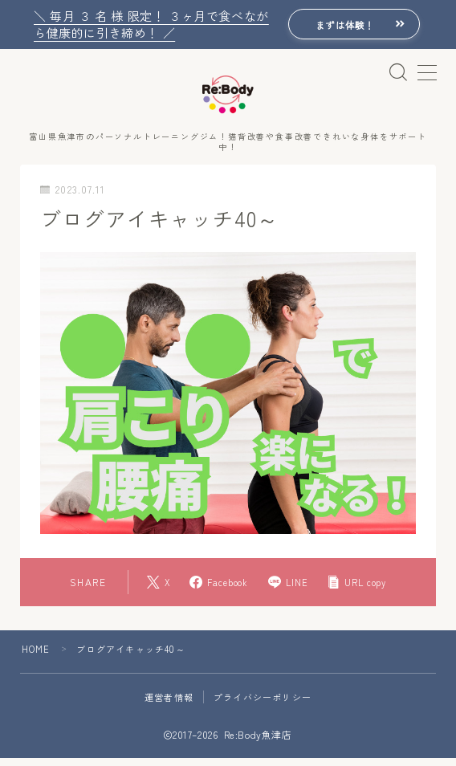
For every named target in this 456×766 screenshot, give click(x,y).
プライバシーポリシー (262, 705)
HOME (36, 656)
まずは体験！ (339, 24)
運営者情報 (169, 705)
